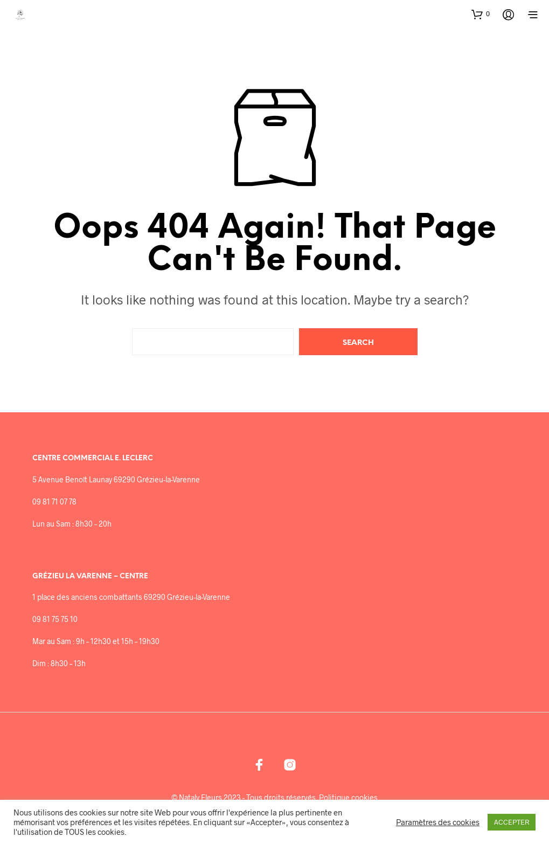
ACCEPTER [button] (511, 822)
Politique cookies (348, 797)
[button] (480, 14)
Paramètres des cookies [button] (437, 822)
